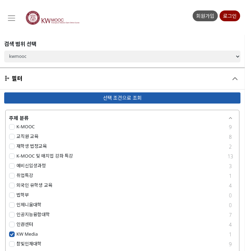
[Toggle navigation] (11, 18)
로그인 (230, 16)
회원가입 (205, 16)
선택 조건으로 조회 (122, 97)
